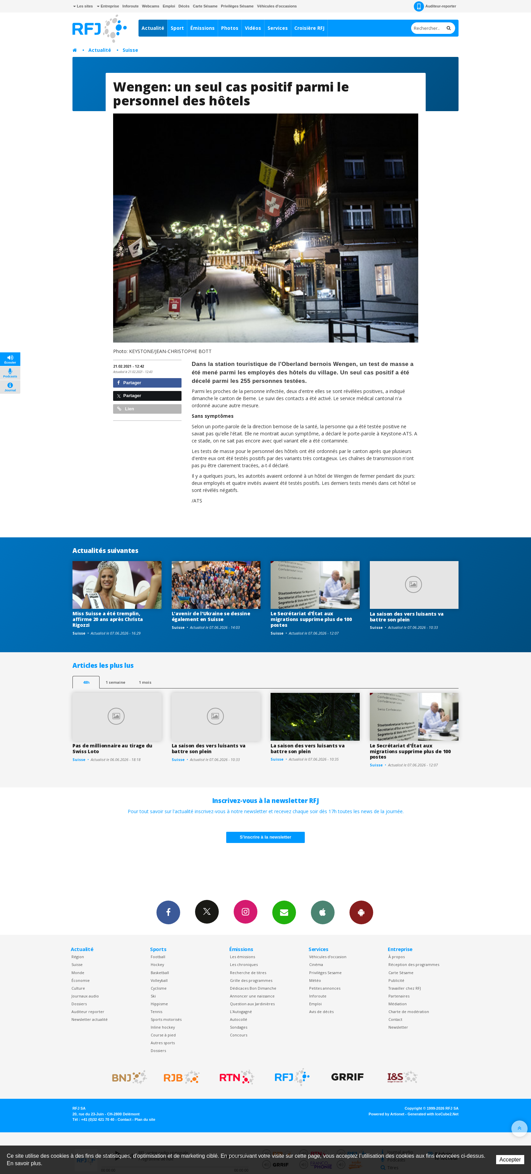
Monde (77, 972)
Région (77, 956)
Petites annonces (324, 988)
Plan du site (144, 1119)
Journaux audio (85, 996)
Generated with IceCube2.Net (433, 1114)
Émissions (202, 28)
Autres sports (163, 1043)
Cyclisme (159, 988)
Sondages (238, 1027)
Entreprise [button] (108, 6)
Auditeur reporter (87, 1011)
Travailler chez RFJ (404, 988)
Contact (395, 1019)
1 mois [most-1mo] (145, 682)
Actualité (153, 28)
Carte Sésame (205, 6)
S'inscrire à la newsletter (265, 837)
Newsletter (398, 1027)
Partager (129, 382)
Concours (238, 1035)
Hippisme (159, 1004)
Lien (125, 408)
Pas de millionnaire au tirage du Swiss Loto (112, 748)
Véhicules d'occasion (327, 956)
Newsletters (284, 912)
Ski (153, 996)
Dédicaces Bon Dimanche (253, 988)
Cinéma (316, 964)
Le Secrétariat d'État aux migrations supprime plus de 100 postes (311, 619)
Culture (78, 988)
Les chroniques (244, 964)
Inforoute (131, 6)
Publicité (396, 980)
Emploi (169, 6)
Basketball (160, 972)
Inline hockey (163, 1027)
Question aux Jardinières (252, 1004)
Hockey (157, 964)
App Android (361, 912)
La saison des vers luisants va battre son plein (407, 617)
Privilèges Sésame (237, 6)
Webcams (150, 6)
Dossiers (79, 1004)
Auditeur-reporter (435, 6)
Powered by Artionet (386, 1114)
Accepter (510, 1159)
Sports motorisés (166, 1019)
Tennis (156, 1011)
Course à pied (163, 1035)
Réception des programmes (413, 964)
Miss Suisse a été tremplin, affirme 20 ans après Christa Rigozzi (107, 619)
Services (278, 28)
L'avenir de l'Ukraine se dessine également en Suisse (211, 616)
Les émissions (242, 956)
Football (158, 956)
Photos (229, 28)
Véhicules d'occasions (277, 6)
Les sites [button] (83, 6)
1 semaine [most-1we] (115, 682)
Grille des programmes (251, 980)
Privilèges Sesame (325, 972)
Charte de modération (408, 1011)
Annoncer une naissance (252, 996)
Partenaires (398, 996)
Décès (183, 6)
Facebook (168, 912)
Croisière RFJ (309, 28)
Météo (315, 980)
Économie (80, 980)
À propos (396, 956)
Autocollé (238, 1019)
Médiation (397, 1004)
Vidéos (253, 28)
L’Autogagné (241, 1011)
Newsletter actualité (89, 1019)
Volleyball (159, 980)
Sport (177, 28)
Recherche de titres (248, 972)
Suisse (130, 50)
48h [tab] (86, 682)
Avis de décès (321, 1011)
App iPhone (323, 912)
